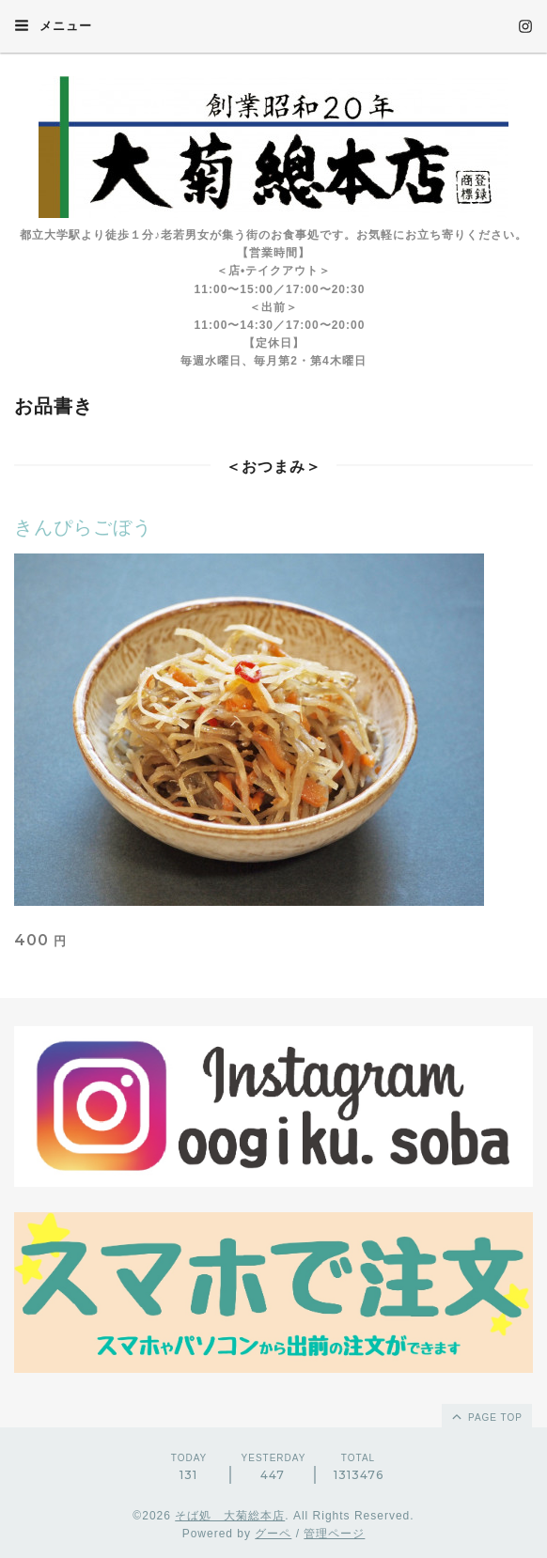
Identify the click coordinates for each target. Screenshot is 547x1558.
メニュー (53, 25)
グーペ (273, 1533)
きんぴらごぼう (83, 527)
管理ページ (334, 1533)
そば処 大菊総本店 (230, 1515)
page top (486, 1416)
